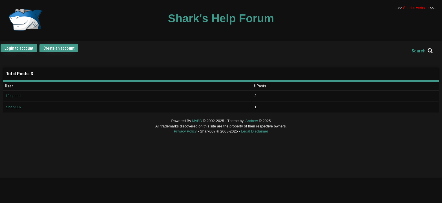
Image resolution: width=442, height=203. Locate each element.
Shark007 (14, 107)
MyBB (197, 121)
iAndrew (252, 121)
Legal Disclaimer (254, 131)
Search (419, 51)
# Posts (259, 86)
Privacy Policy (185, 131)
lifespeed (13, 96)
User (9, 86)
